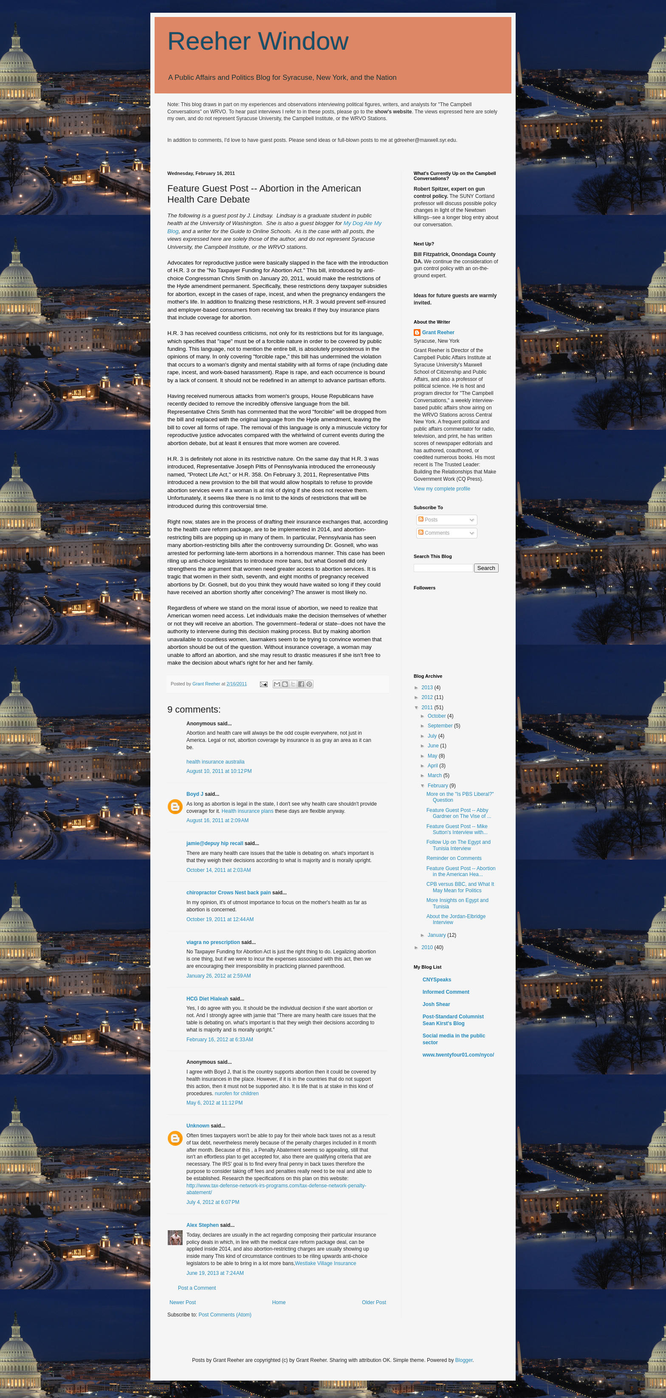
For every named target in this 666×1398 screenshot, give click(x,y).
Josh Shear (436, 1004)
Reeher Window (258, 41)
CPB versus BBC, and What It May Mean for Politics (460, 887)
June (434, 746)
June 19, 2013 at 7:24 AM (215, 1273)
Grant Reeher (438, 332)
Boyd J (194, 794)
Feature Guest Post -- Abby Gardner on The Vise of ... (458, 813)
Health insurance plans (248, 811)
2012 (428, 697)
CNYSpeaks (437, 980)
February (438, 786)
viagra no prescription (213, 942)
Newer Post (182, 1302)
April (433, 766)
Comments (433, 533)
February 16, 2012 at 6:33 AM (219, 1040)
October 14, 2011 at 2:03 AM (218, 870)
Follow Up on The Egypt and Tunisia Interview (458, 845)
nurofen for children (237, 1093)
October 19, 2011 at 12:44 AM (220, 919)
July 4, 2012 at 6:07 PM (212, 1202)
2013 (428, 688)
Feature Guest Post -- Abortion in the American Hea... (461, 871)
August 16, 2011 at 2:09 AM (217, 820)
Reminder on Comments (454, 858)
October (437, 716)
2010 (428, 947)
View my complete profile (442, 489)
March (435, 775)
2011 (428, 707)
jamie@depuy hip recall (214, 843)
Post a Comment (197, 1288)
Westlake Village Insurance (325, 1263)
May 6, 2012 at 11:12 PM (214, 1103)
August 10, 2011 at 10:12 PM (219, 771)
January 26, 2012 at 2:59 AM (218, 976)
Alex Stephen (202, 1225)
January (437, 935)
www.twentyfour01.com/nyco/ (458, 1055)
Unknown (197, 1126)
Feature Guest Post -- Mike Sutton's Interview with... (457, 829)
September (441, 726)
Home (279, 1302)
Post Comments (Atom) (224, 1315)
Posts (427, 520)
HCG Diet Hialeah (207, 999)
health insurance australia (215, 762)
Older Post (374, 1302)
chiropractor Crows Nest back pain (228, 893)
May (433, 756)
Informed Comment (446, 992)
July (433, 736)
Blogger (464, 1360)
